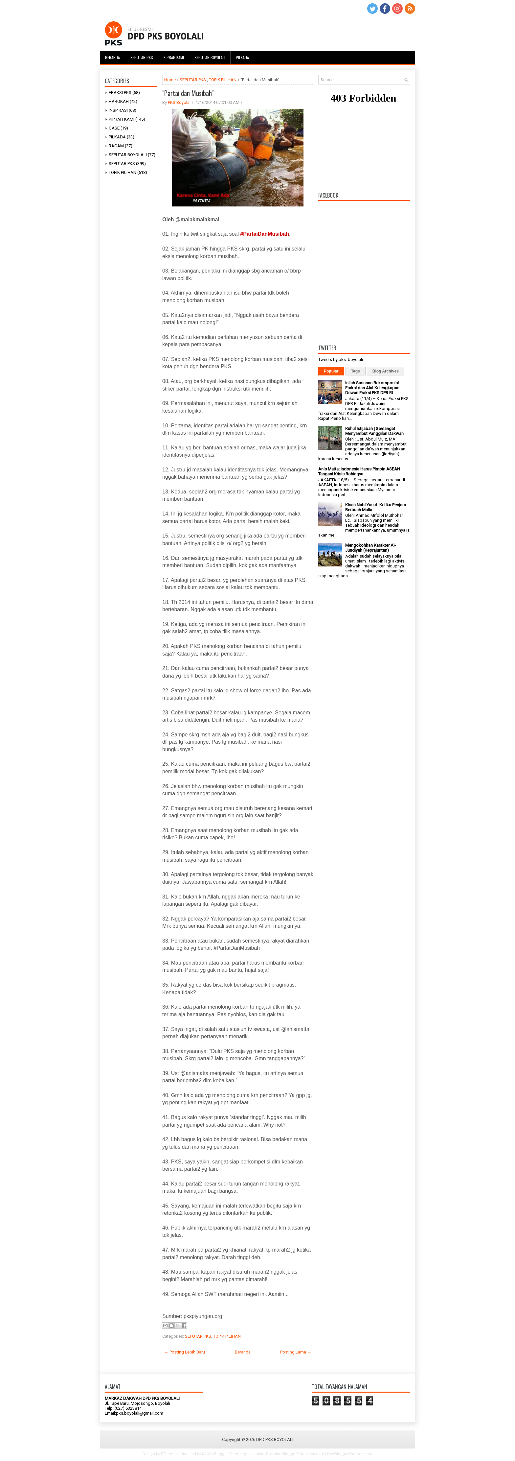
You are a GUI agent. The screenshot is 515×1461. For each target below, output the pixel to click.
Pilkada (242, 57)
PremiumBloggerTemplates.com (295, 1454)
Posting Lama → (295, 1352)
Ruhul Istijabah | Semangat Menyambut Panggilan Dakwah (374, 431)
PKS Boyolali (179, 102)
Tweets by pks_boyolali (340, 359)
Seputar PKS (141, 57)
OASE (114, 128)
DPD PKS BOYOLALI (274, 1439)
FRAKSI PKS (120, 92)
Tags (355, 371)
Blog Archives (385, 371)
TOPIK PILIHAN (122, 172)
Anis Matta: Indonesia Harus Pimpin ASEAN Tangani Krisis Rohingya (359, 471)
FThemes (169, 1454)
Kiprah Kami (174, 57)
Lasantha (255, 1454)
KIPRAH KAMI (121, 119)
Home (170, 79)
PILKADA (117, 136)
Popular (331, 371)
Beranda (112, 57)
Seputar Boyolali (209, 57)
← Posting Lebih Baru (184, 1352)
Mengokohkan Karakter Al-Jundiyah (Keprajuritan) (370, 548)
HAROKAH (119, 101)
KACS (206, 1454)
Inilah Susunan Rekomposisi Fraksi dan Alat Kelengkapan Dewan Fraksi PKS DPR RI (372, 387)
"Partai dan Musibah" (187, 93)
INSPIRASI (118, 110)
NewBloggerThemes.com (349, 1454)
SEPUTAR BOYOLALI (128, 154)
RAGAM (116, 145)
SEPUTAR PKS (122, 163)
